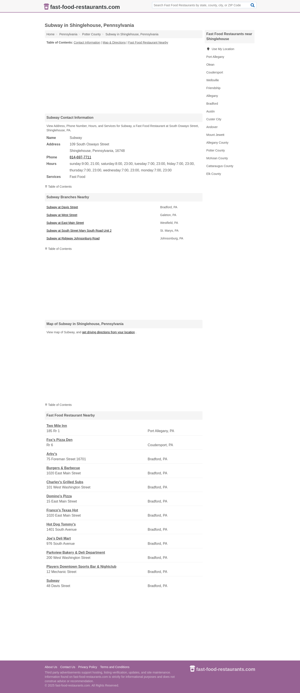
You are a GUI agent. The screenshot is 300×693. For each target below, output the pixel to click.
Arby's (52, 454)
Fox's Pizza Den (60, 440)
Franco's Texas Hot (62, 510)
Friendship (213, 88)
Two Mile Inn (57, 426)
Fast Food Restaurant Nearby (148, 42)
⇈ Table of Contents (58, 186)
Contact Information (87, 42)
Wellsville (212, 80)
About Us (51, 667)
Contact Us (67, 667)
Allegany (212, 96)
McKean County (217, 158)
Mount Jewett (215, 135)
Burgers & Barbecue (63, 468)
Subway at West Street (62, 215)
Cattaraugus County (220, 166)
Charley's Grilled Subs (65, 482)
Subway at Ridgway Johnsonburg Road (73, 238)
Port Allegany (215, 57)
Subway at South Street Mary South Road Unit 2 (79, 230)
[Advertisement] (124, 79)
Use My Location (220, 49)
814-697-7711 (80, 157)
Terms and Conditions (114, 667)
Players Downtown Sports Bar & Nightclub (82, 566)
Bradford (212, 103)
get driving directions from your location (108, 332)
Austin (210, 111)
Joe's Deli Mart (59, 538)
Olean (210, 64)
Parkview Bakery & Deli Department (76, 552)
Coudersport (214, 72)
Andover (212, 127)
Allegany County (217, 142)
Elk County (213, 174)
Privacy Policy (87, 667)
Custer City (213, 119)
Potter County (215, 150)
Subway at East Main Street (65, 222)
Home (51, 34)
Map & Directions (114, 42)
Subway (53, 580)
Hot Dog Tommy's (61, 524)
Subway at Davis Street (62, 207)
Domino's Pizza (59, 496)
